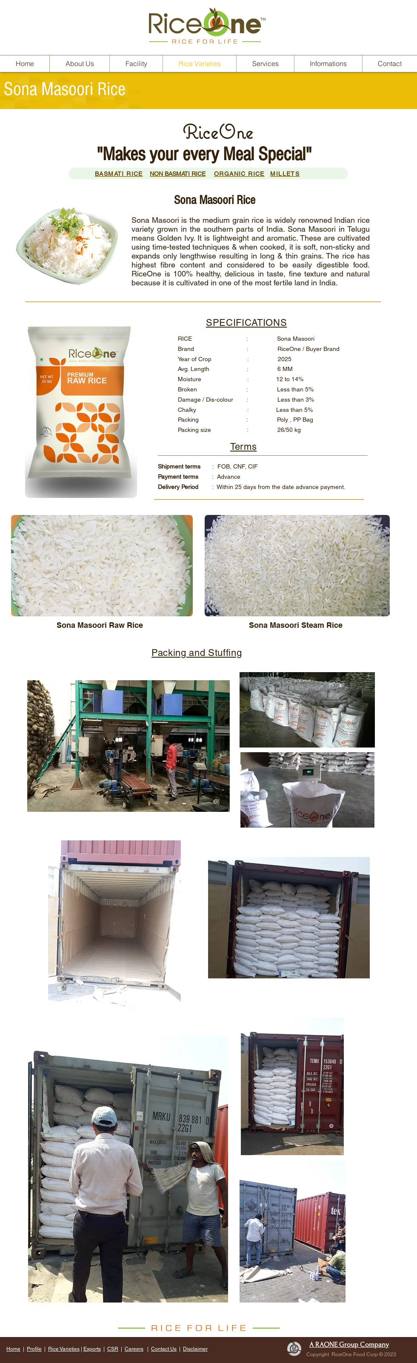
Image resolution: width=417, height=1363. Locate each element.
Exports (92, 1349)
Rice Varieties (64, 1349)
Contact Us (164, 1349)
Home (13, 1349)
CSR (112, 1349)
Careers (134, 1349)
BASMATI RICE (119, 173)
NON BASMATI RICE (178, 173)
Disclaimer (195, 1349)
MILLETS (285, 173)
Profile (34, 1349)
